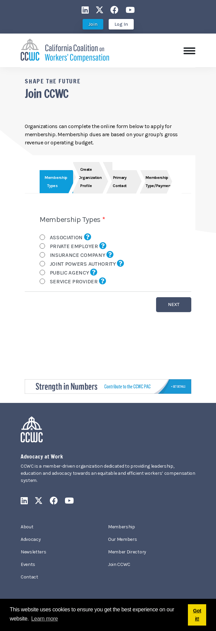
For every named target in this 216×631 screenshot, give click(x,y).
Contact (29, 577)
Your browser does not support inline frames (108, 261)
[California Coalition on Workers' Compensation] (65, 49)
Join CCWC (119, 564)
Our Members (122, 539)
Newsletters (33, 552)
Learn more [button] (44, 619)
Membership (121, 527)
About (27, 527)
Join (93, 24)
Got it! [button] (197, 615)
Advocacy (31, 539)
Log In (121, 24)
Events (28, 564)
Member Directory (127, 552)
